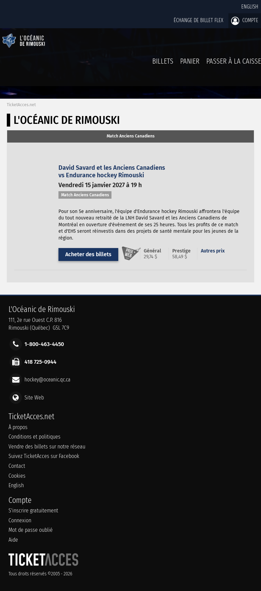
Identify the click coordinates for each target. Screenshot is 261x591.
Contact (16, 466)
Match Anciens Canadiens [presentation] (131, 136)
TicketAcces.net (21, 104)
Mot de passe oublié (30, 530)
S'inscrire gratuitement (33, 510)
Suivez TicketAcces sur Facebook (43, 456)
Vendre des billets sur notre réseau (46, 446)
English (249, 6)
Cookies (16, 476)
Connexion (19, 520)
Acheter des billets (88, 254)
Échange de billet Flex (198, 20)
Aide (13, 540)
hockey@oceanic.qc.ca (47, 379)
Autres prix (213, 251)
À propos (18, 427)
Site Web (34, 397)
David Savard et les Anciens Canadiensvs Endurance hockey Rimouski (111, 171)
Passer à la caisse (233, 61)
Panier (189, 64)
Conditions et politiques (34, 436)
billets (162, 61)
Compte (244, 21)
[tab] (130, 136)
